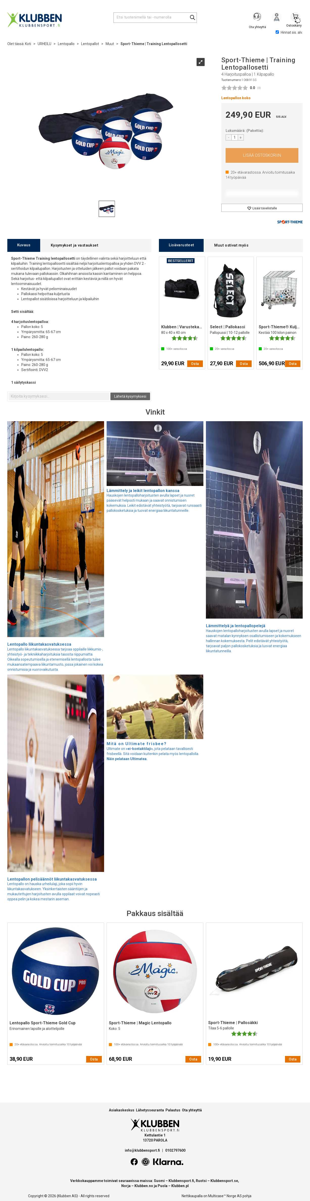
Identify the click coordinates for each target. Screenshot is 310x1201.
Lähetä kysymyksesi (130, 396)
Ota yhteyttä (192, 1110)
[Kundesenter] (258, 17)
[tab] (23, 245)
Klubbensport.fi (181, 1181)
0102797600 (175, 1150)
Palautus (172, 1110)
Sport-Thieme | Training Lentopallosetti (154, 44)
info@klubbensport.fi (143, 1150)
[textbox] (59, 396)
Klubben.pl (180, 1186)
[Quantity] (235, 137)
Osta (262, 155)
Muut (110, 44)
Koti (28, 44)
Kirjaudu (276, 18)
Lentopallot (90, 44)
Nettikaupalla (192, 1196)
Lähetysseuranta (150, 1110)
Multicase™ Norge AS (225, 1196)
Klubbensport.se (224, 1181)
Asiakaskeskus (121, 1110)
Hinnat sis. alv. (289, 32)
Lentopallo (66, 44)
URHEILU (44, 44)
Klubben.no (143, 1186)
